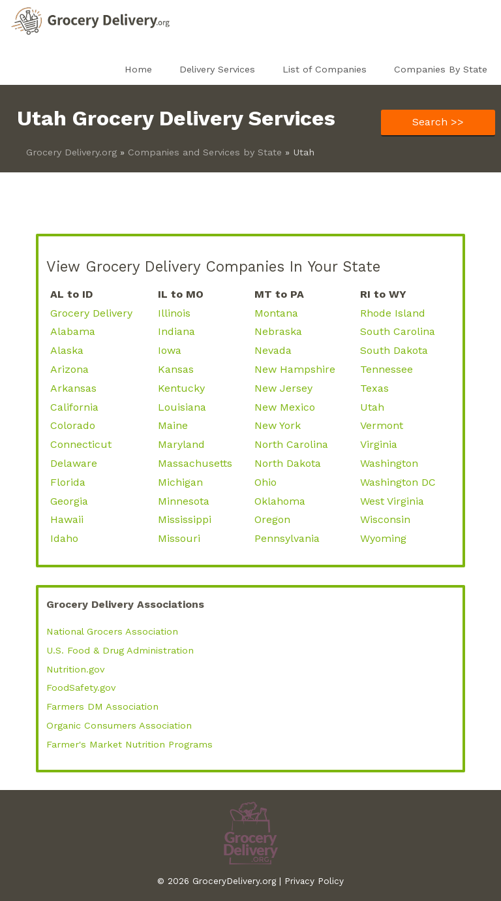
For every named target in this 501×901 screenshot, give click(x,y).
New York (277, 425)
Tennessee (386, 369)
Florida (67, 482)
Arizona (69, 369)
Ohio (265, 482)
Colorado (72, 425)
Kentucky (181, 388)
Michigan (180, 482)
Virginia (378, 444)
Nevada (273, 350)
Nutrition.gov (75, 669)
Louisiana (182, 407)
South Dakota (394, 350)
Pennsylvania (287, 538)
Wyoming (383, 538)
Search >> (438, 122)
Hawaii (67, 519)
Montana (276, 313)
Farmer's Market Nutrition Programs (129, 744)
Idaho (64, 538)
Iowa (169, 350)
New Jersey (283, 388)
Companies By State (440, 69)
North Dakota (287, 463)
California (74, 407)
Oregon (272, 519)
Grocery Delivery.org (71, 152)
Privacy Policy (314, 881)
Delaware (73, 463)
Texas (374, 388)
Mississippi (184, 519)
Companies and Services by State (205, 152)
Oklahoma (279, 501)
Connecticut (81, 444)
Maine (173, 425)
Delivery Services (217, 69)
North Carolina (291, 444)
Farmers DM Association (102, 706)
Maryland (181, 444)
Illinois (174, 313)
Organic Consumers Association (119, 725)
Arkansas (73, 388)
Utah (372, 407)
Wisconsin (385, 519)
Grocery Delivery (91, 313)
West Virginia (392, 501)
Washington (389, 463)
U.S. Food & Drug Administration (120, 650)
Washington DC (398, 482)
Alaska (67, 350)
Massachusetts (195, 463)
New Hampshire (294, 369)
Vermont (381, 425)
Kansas (176, 369)
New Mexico (284, 407)
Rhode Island (392, 313)
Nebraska (278, 331)
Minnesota (183, 501)
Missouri (179, 538)
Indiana (176, 331)
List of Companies (324, 69)
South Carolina (397, 331)
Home (138, 69)
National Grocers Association (112, 631)
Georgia (69, 501)
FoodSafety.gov (80, 687)
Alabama (72, 331)
